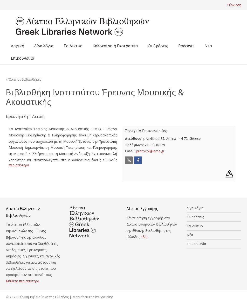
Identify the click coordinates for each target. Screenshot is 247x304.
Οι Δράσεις (158, 46)
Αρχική (17, 46)
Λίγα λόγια (43, 46)
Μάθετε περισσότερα (22, 281)
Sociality (106, 297)
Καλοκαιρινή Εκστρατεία (115, 46)
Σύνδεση (234, 5)
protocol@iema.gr (150, 151)
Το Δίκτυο (72, 46)
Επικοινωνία (22, 58)
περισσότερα (19, 165)
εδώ (144, 236)
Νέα (208, 46)
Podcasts (186, 46)
